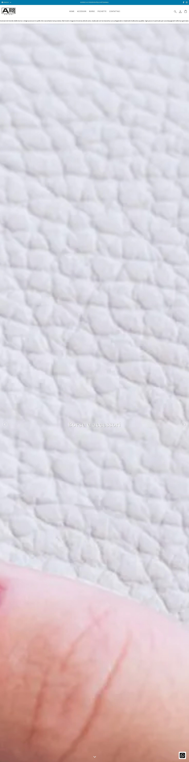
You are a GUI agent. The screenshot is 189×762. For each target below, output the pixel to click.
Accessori (81, 11)
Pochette (102, 11)
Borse (92, 11)
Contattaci (114, 11)
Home (71, 11)
